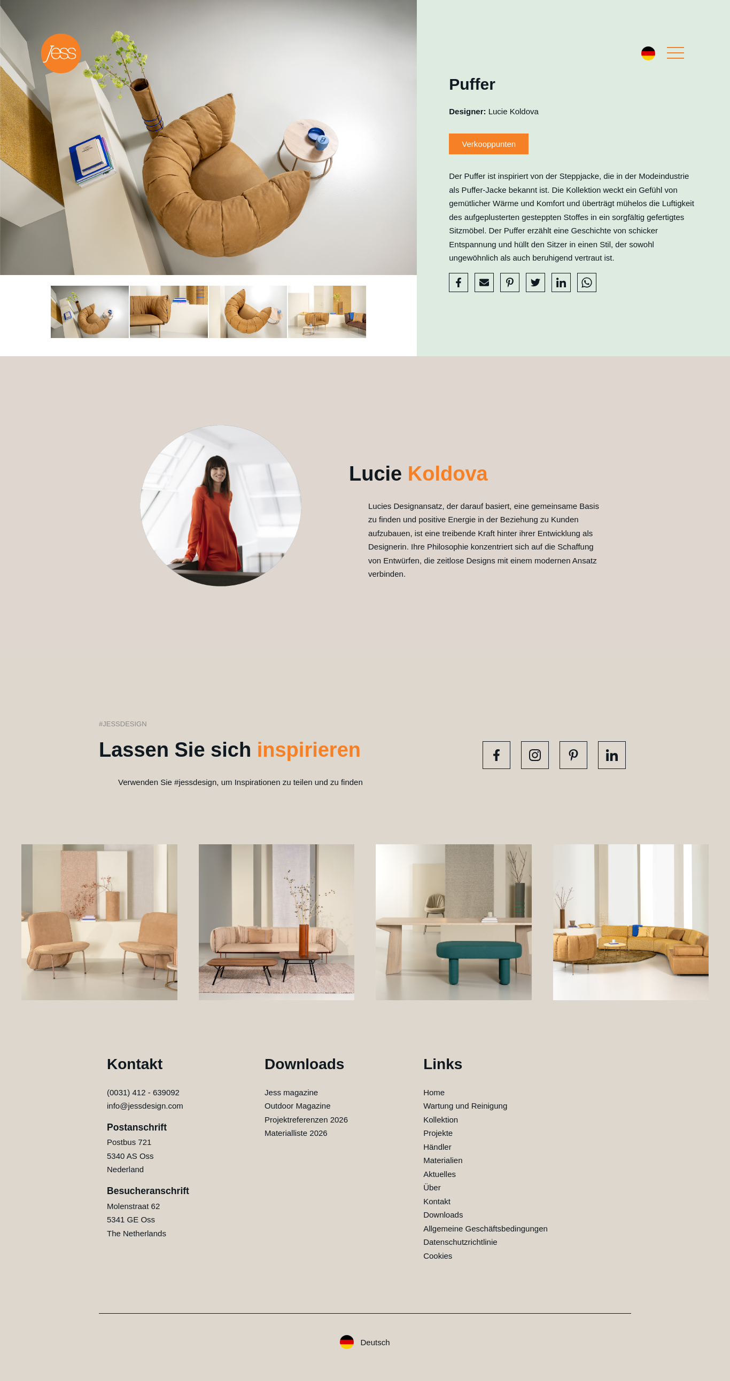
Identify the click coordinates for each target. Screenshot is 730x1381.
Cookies (437, 1255)
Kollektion (440, 1119)
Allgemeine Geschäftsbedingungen (485, 1228)
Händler (437, 1146)
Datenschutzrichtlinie (460, 1241)
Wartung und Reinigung (465, 1105)
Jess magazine (291, 1092)
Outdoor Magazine (297, 1105)
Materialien (442, 1160)
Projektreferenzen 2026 (306, 1119)
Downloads (443, 1214)
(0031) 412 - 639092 (143, 1092)
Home (434, 1092)
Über (432, 1187)
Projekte (438, 1132)
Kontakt (437, 1201)
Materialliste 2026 (296, 1132)
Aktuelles (439, 1174)
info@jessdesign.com (145, 1105)
